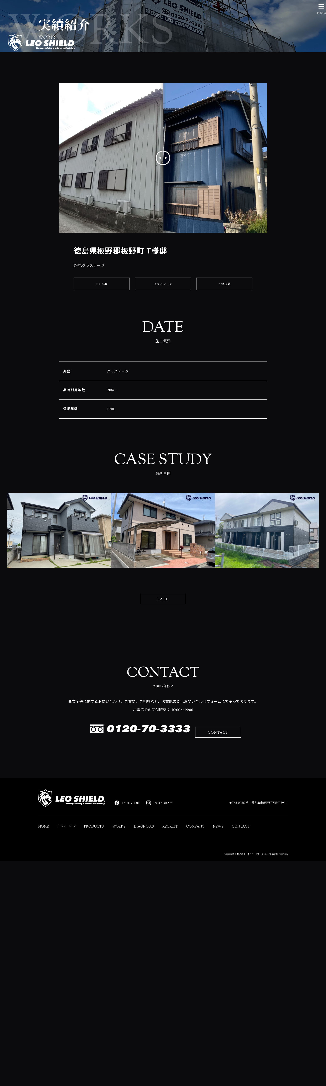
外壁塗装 (224, 366)
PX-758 (102, 366)
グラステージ (163, 366)
